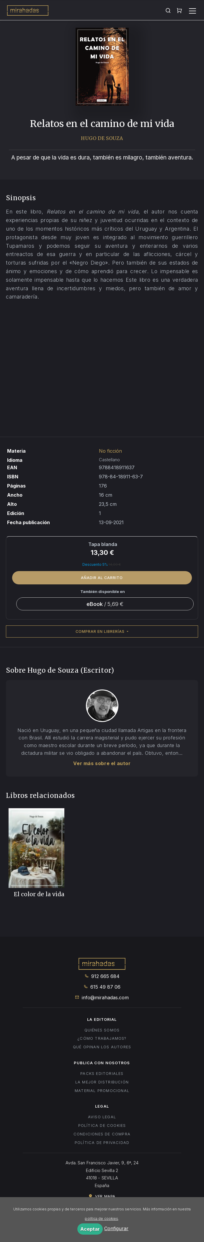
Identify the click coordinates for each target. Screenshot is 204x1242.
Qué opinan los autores (102, 1047)
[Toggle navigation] (192, 11)
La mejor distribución (102, 1082)
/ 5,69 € (105, 604)
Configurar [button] (116, 1228)
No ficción (110, 451)
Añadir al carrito (102, 578)
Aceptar (90, 1229)
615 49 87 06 (102, 987)
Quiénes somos (102, 1030)
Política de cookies (102, 1125)
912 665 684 (102, 976)
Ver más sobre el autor (101, 763)
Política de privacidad (102, 1142)
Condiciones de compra (102, 1134)
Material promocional (102, 1090)
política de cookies (101, 1218)
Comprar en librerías (101, 631)
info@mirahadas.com (102, 997)
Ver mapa (102, 1196)
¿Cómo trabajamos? (101, 1038)
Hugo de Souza (102, 138)
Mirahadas (27, 11)
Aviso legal (102, 1117)
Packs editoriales (101, 1073)
